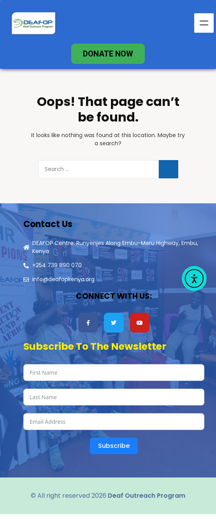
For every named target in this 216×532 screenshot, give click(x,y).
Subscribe (114, 445)
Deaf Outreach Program (146, 495)
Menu (204, 23)
